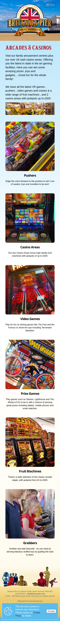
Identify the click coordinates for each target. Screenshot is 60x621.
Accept (51, 611)
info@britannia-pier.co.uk (36, 594)
